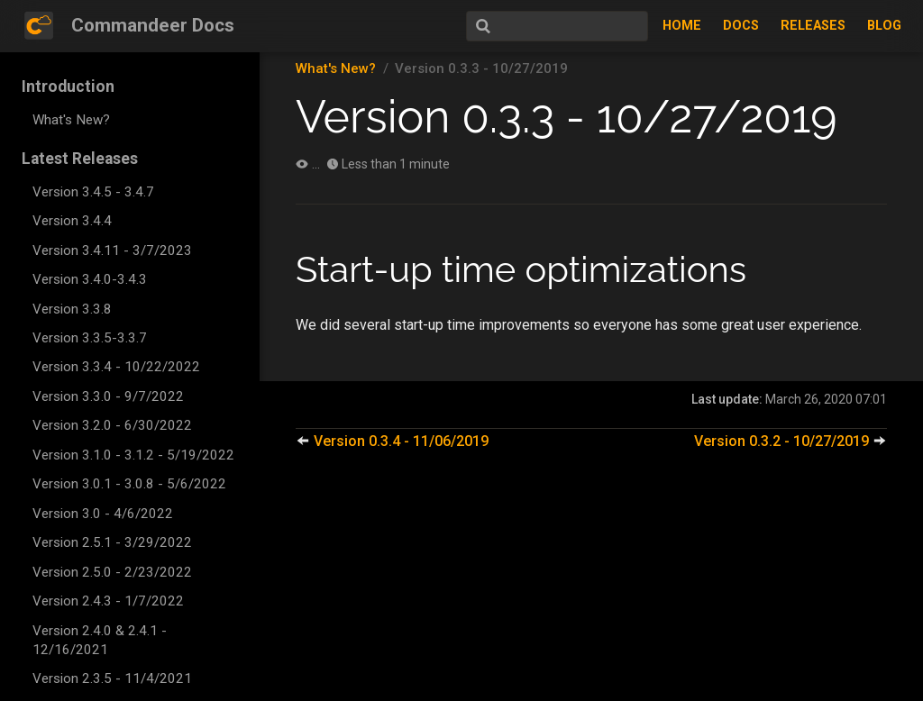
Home (682, 25)
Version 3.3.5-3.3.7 (89, 338)
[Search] (557, 26)
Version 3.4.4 (72, 221)
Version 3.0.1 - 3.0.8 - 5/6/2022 (129, 484)
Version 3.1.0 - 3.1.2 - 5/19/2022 (133, 455)
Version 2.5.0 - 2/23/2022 (112, 572)
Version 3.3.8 (72, 309)
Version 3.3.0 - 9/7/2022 (108, 396)
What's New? (71, 120)
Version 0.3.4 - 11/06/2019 (392, 441)
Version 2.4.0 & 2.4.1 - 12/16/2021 (99, 640)
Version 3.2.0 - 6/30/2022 (112, 425)
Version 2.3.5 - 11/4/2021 (112, 678)
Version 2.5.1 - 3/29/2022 (112, 542)
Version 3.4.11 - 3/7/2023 (112, 250)
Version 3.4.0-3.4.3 (89, 279)
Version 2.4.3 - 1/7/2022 (108, 601)
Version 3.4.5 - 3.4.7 (93, 192)
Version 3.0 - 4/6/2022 (102, 513)
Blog (884, 25)
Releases (813, 25)
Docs (741, 25)
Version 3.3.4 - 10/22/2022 (116, 367)
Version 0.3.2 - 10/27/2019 (790, 441)
